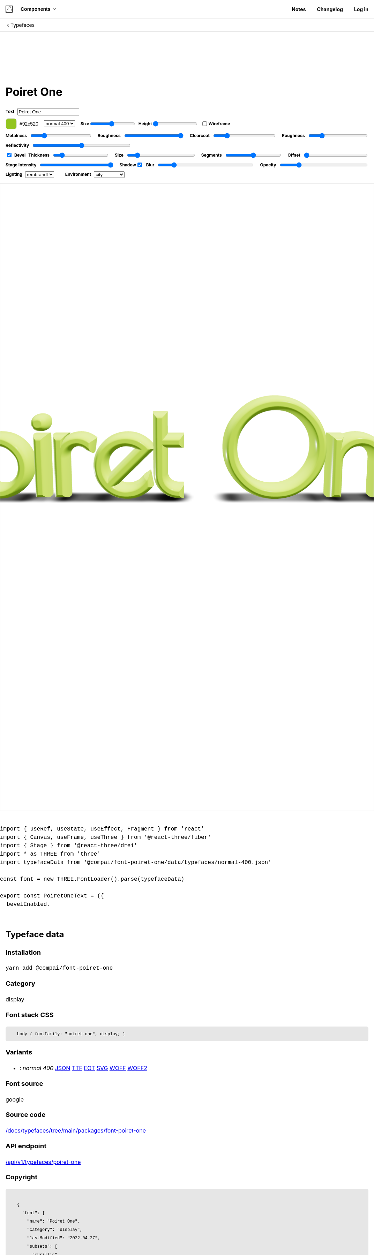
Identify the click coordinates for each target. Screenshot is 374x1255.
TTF (77, 1068)
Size (108, 124)
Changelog (330, 9)
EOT (89, 1068)
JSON (62, 1068)
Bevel (16, 155)
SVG (102, 1068)
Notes (299, 9)
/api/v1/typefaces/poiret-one (43, 1161)
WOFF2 (137, 1068)
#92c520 (22, 123)
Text (42, 111)
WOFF (118, 1068)
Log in (361, 9)
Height (168, 124)
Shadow (131, 164)
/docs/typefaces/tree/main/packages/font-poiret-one (76, 1130)
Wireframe (216, 123)
